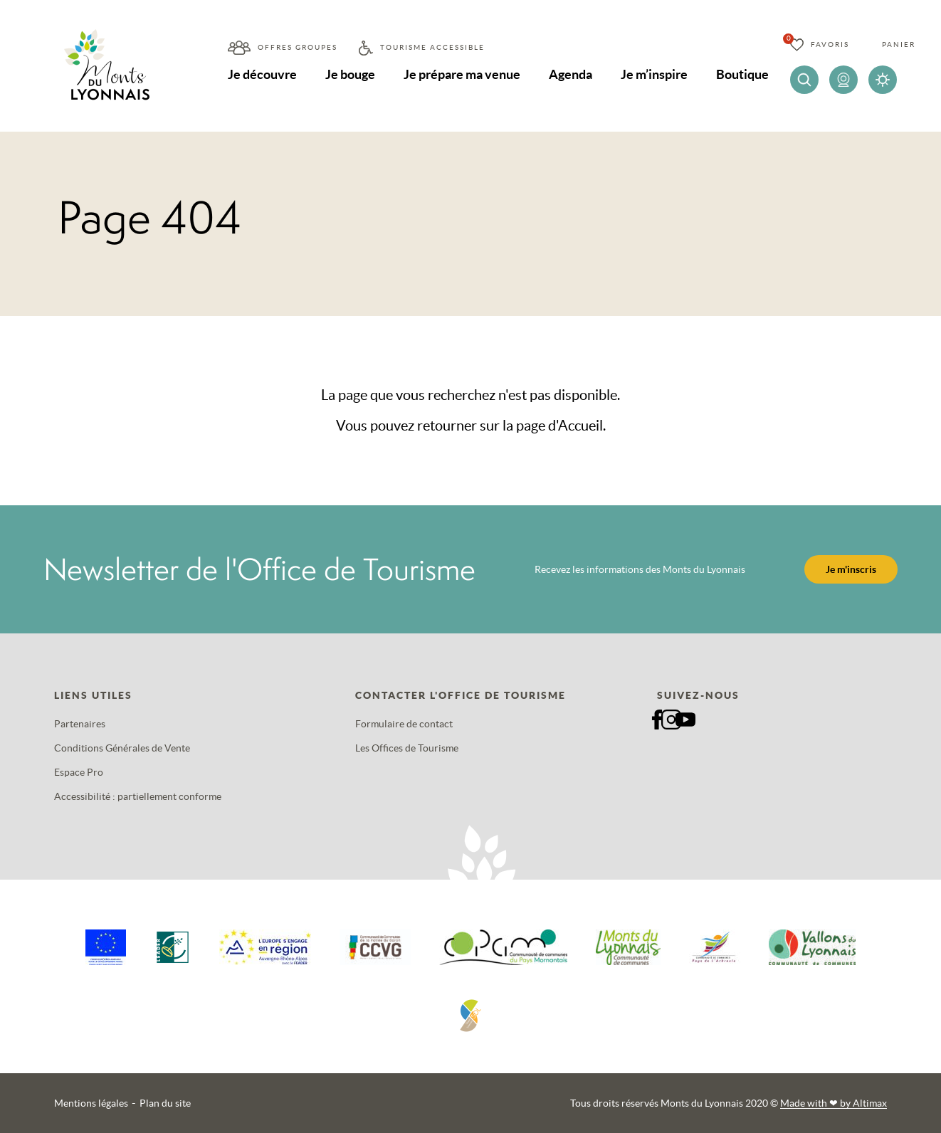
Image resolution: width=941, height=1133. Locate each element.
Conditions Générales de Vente (122, 748)
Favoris (830, 44)
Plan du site (165, 1103)
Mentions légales (91, 1103)
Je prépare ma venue (462, 74)
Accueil (580, 425)
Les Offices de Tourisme (406, 748)
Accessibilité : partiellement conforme (137, 796)
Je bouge (350, 74)
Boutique (742, 74)
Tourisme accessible (432, 47)
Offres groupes (297, 47)
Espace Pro (78, 772)
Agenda (570, 74)
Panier (898, 44)
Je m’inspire (654, 74)
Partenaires (79, 723)
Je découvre (262, 74)
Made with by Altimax (833, 1103)
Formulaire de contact (404, 723)
